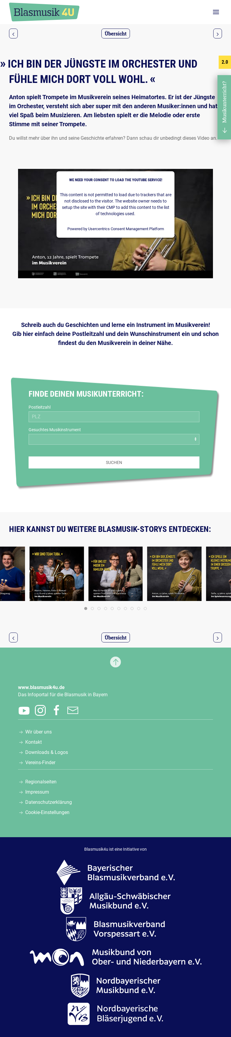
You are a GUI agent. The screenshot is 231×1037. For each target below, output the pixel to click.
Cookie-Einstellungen (47, 812)
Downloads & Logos (46, 752)
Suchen (114, 462)
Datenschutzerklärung (48, 802)
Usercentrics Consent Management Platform (126, 229)
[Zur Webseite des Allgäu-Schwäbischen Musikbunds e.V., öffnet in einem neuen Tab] (115, 900)
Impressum (37, 792)
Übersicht (116, 33)
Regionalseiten (41, 782)
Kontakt (33, 742)
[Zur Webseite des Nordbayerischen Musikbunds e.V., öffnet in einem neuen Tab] (115, 985)
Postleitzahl (40, 407)
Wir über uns (38, 732)
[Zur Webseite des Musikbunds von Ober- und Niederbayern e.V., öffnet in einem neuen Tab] (115, 957)
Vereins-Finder (40, 762)
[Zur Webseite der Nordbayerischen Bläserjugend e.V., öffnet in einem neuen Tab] (115, 1013)
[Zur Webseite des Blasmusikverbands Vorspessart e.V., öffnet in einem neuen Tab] (115, 929)
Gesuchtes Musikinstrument (55, 429)
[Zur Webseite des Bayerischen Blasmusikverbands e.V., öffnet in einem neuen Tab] (115, 872)
